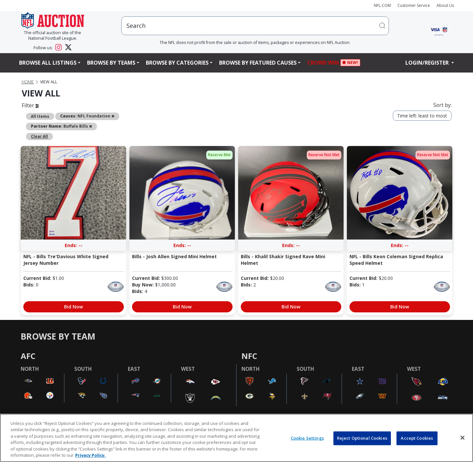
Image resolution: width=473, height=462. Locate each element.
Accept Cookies (417, 438)
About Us (445, 5)
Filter (30, 105)
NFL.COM (382, 5)
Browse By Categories (177, 62)
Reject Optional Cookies (362, 438)
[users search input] (255, 25)
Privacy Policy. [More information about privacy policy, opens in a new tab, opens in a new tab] (90, 455)
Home (28, 82)
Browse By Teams (111, 62)
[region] (236, 438)
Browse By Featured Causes (258, 62)
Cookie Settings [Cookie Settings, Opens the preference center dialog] (307, 438)
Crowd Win (324, 63)
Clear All (39, 136)
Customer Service (413, 5)
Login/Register (427, 62)
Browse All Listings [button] (48, 62)
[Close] (462, 437)
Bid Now (73, 307)
